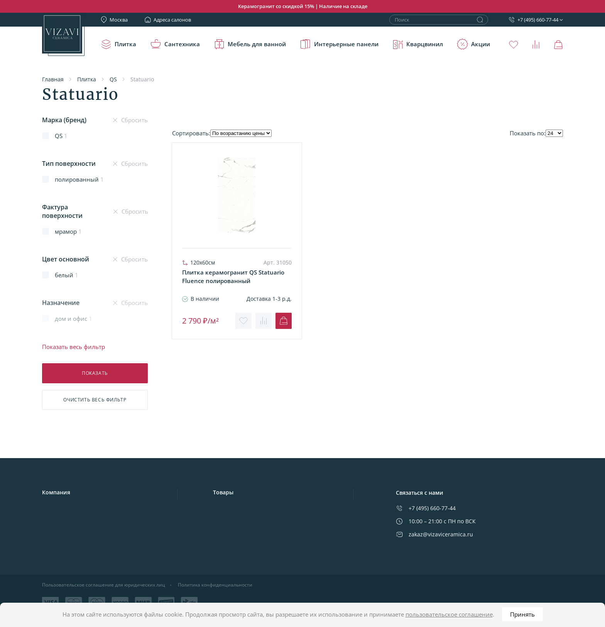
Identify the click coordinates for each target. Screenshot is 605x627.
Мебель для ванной (249, 44)
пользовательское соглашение (449, 614)
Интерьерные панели (339, 44)
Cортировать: (191, 133)
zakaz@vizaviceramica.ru (434, 534)
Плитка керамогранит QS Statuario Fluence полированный (233, 276)
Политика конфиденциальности (215, 585)
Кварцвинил (417, 44)
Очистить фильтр (94, 399)
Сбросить (130, 120)
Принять (522, 614)
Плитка (118, 44)
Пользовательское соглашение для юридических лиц (103, 585)
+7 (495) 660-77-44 (533, 19)
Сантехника (175, 44)
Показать (95, 373)
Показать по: (528, 133)
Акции (473, 44)
